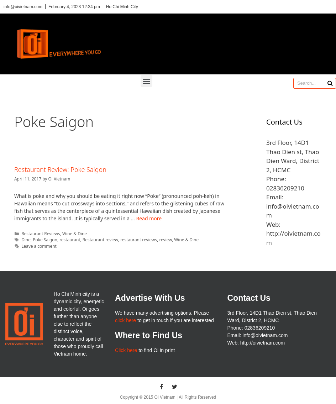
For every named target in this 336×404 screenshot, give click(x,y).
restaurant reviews (138, 239)
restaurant (69, 239)
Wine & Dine (74, 233)
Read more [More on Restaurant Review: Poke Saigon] (149, 218)
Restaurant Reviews (40, 233)
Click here (126, 350)
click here (125, 320)
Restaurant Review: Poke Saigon (60, 169)
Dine (26, 239)
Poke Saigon (45, 239)
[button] (146, 81)
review (165, 239)
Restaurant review (100, 239)
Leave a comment (39, 246)
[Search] (330, 83)
